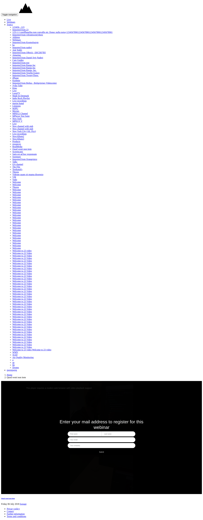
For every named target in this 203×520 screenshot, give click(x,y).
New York (17, 118)
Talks (14, 162)
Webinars (11, 22)
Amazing (16, 55)
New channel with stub (22, 126)
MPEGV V (17, 121)
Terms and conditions (16, 516)
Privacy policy (13, 509)
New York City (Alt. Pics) (24, 131)
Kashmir (16, 80)
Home (9, 375)
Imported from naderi (22, 47)
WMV (15, 352)
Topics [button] (10, 24)
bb (13, 365)
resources (16, 144)
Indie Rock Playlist (21, 98)
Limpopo (16, 106)
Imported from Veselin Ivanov (26, 73)
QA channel (17, 164)
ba (13, 45)
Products (16, 141)
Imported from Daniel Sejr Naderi (27, 57)
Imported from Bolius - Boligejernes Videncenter (34, 83)
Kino (14, 88)
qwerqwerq (12, 370)
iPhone (15, 78)
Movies (15, 111)
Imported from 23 (20, 30)
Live (9, 19)
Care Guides (18, 60)
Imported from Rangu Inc (24, 65)
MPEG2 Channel (20, 113)
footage (23, 504)
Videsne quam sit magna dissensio (27, 174)
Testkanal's (17, 169)
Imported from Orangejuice (24, 159)
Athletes (16, 37)
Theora (15, 172)
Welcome (16, 182)
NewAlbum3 (18, 139)
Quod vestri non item (22, 149)
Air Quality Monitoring (23, 357)
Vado (14, 179)
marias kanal (18, 103)
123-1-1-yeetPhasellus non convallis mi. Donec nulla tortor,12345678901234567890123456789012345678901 (62, 32)
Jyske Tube (17, 85)
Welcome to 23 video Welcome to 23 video (31, 350)
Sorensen (16, 157)
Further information (16, 514)
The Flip (16, 167)
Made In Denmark (20, 96)
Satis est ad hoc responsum (24, 154)
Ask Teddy (17, 50)
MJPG (15, 108)
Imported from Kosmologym (25, 42)
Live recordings (19, 101)
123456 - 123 (18, 27)
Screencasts (17, 151)
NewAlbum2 (18, 136)
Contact (10, 511)
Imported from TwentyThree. (25, 75)
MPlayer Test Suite (21, 116)
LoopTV (16, 93)
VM (14, 177)
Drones (15, 367)
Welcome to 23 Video (22, 253)
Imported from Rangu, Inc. (24, 70)
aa (13, 362)
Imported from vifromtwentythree (27, 35)
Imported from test (20, 63)
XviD (14, 355)
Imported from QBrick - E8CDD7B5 (29, 52)
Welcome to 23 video (22, 250)
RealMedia (17, 146)
